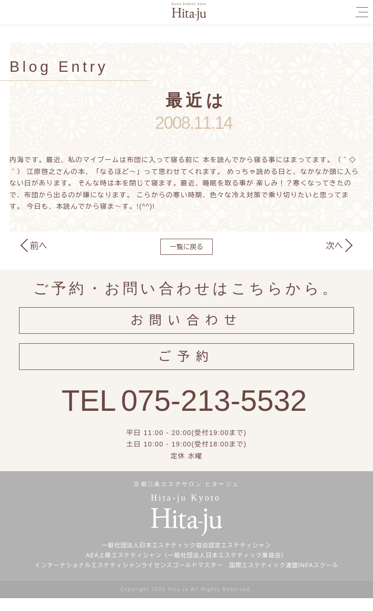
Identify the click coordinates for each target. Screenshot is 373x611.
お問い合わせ (187, 323)
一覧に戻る (186, 247)
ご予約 (186, 366)
